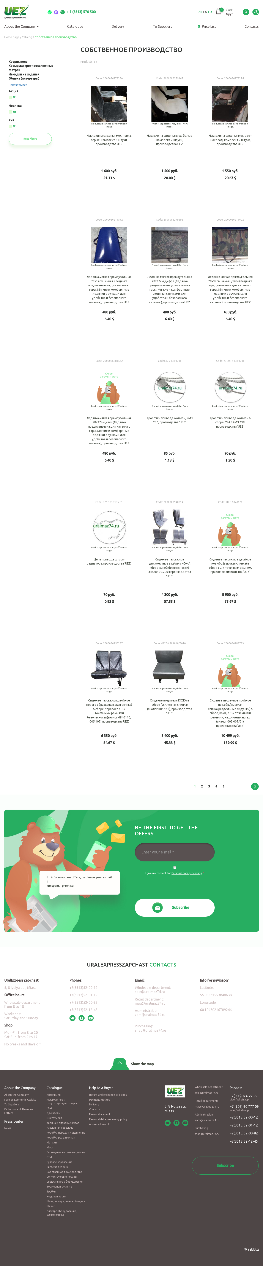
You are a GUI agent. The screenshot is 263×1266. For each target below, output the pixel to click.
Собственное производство (64, 1172)
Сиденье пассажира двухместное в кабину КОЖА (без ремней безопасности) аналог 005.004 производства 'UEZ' (169, 563)
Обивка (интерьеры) (24, 78)
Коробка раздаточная (61, 1137)
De (210, 12)
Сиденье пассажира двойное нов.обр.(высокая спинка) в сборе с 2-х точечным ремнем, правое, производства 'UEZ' (230, 563)
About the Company (21, 26)
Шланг (51, 1206)
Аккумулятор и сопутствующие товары (62, 1101)
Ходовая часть (56, 1196)
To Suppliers (162, 26)
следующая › (255, 786)
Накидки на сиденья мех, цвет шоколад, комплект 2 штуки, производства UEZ (230, 139)
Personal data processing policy (108, 1119)
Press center (13, 1121)
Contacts (94, 1109)
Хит (11, 120)
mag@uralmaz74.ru (150, 1003)
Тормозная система (59, 1186)
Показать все (18, 85)
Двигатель (53, 1113)
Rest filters (30, 138)
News (7, 1128)
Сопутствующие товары (62, 1176)
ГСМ (49, 1108)
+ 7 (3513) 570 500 (78, 12)
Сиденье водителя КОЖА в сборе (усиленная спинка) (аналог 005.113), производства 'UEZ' (169, 704)
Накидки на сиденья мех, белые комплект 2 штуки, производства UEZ (169, 139)
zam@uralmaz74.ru (150, 1015)
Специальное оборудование (65, 1181)
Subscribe (180, 907)
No (14, 97)
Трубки (51, 1191)
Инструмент (54, 1118)
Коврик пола (18, 61)
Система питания (58, 1167)
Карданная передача (60, 1127)
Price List (209, 26)
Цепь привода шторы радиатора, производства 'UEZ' (108, 563)
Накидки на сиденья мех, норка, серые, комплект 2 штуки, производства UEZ (108, 139)
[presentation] (175, 887)
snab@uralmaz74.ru (150, 1030)
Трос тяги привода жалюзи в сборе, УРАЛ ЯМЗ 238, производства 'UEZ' (230, 422)
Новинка (15, 105)
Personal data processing (187, 873)
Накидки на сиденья (24, 74)
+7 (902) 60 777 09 (244, 1108)
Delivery (118, 26)
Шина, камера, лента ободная (66, 1201)
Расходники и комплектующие (66, 1152)
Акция (13, 91)
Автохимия (54, 1094)
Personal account (99, 1114)
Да (174, 867)
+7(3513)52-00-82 (83, 1002)
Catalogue (75, 26)
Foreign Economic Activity (20, 1099)
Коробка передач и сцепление (66, 1132)
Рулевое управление (59, 1162)
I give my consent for (174, 873)
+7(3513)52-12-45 (83, 1010)
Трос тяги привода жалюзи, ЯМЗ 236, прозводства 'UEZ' (169, 422)
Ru (200, 12)
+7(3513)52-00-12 (83, 988)
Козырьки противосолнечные (31, 66)
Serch (246, 12)
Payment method (99, 1099)
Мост (50, 1147)
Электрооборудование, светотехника (62, 1213)
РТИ (49, 1157)
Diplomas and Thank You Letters (19, 1111)
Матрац (14, 70)
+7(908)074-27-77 (244, 1097)
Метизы (52, 1142)
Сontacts (251, 26)
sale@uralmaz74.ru (150, 992)
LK (255, 12)
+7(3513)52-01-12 (83, 995)
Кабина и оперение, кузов (63, 1123)
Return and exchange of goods (108, 1094)
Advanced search (99, 1124)
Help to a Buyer (101, 1088)
